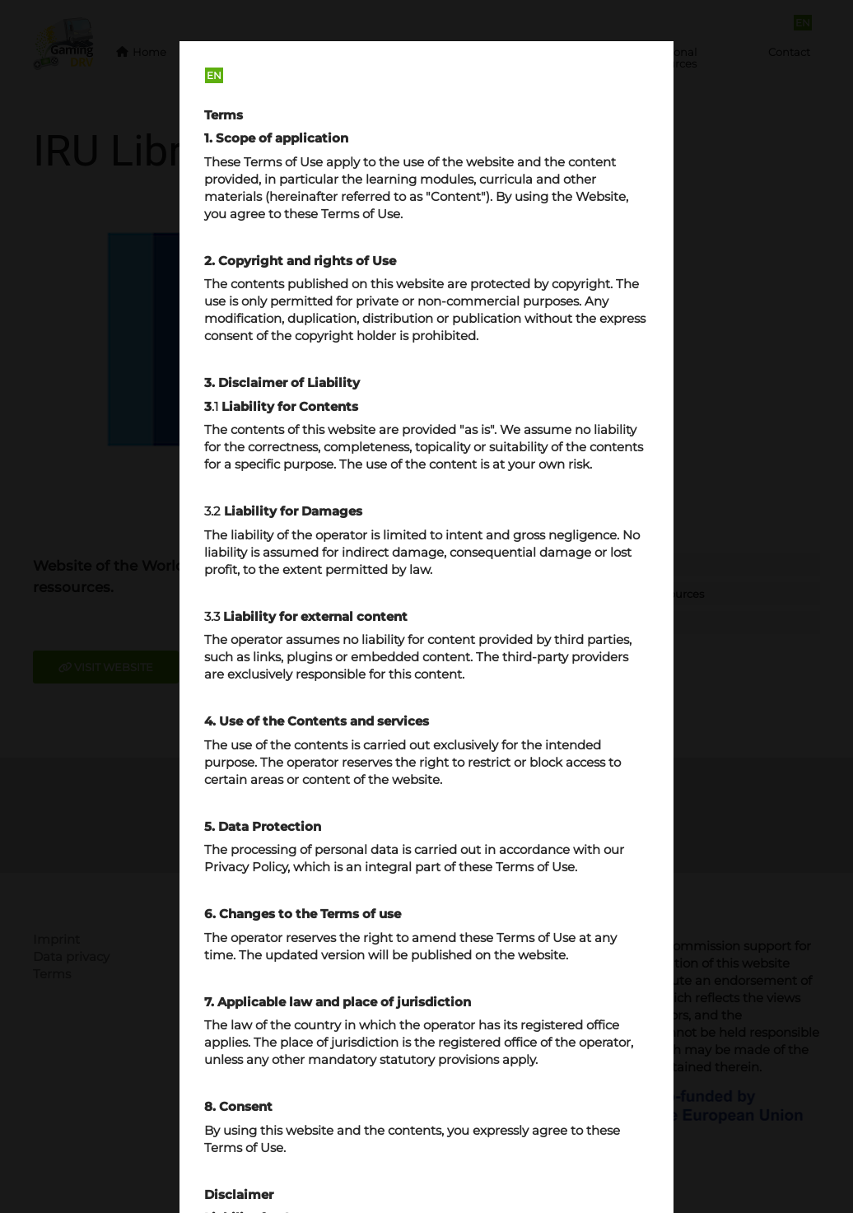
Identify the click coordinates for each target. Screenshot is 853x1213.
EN (214, 75)
